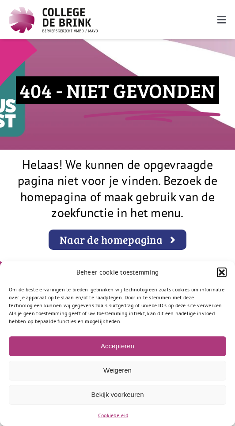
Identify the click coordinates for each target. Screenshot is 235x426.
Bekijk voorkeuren (117, 394)
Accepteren (117, 346)
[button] (221, 272)
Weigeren (117, 370)
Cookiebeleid (113, 415)
